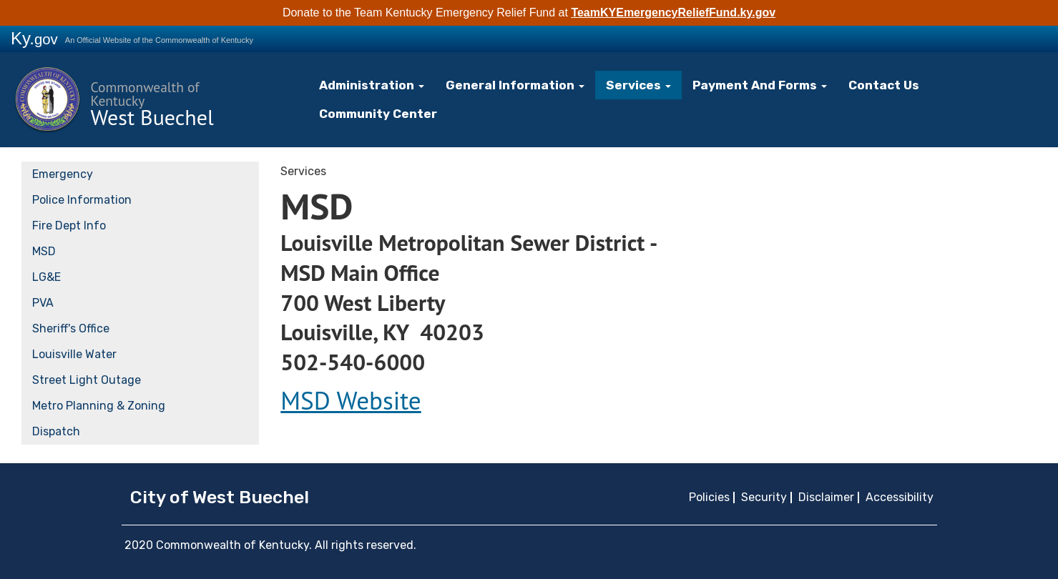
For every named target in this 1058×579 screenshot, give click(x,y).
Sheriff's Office (70, 328)
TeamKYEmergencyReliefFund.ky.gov (673, 12)
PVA (43, 302)
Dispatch (56, 430)
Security (764, 496)
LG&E (46, 276)
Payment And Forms (749, 84)
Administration (376, 84)
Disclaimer (826, 496)
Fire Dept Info (69, 225)
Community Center (383, 113)
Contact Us (869, 84)
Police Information (82, 199)
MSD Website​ (350, 399)
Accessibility (900, 496)
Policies (709, 496)
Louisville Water (74, 353)
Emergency (62, 173)
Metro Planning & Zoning (98, 405)
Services (633, 84)
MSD (44, 250)
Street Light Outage (86, 379)
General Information (515, 84)
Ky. (34, 38)
